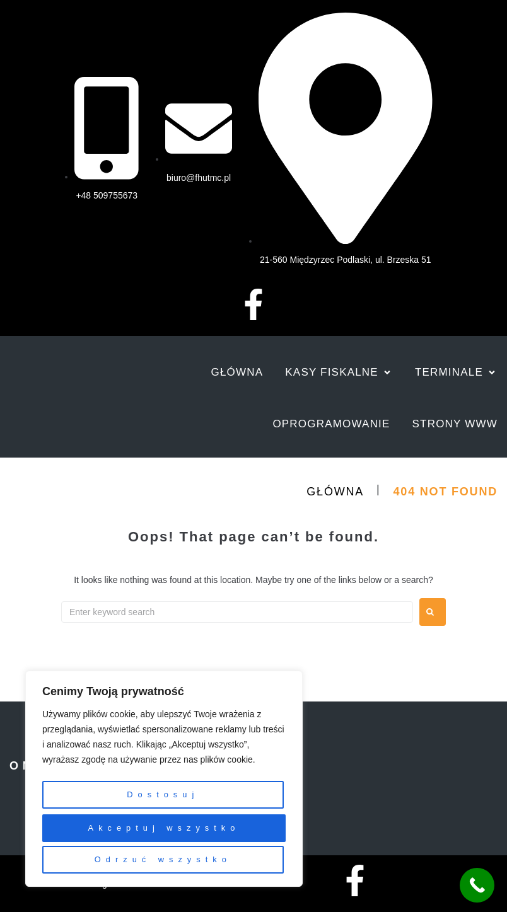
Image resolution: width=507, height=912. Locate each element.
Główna (335, 491)
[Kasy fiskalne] (339, 372)
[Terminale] (456, 372)
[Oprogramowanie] (331, 424)
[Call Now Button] (477, 885)
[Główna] (237, 372)
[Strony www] (455, 424)
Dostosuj (161, 804)
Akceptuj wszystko (164, 860)
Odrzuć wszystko (161, 832)
